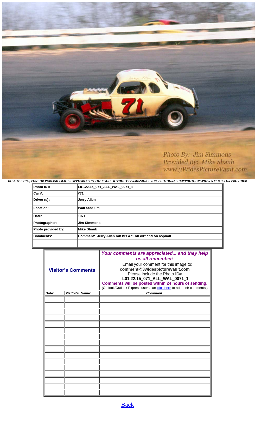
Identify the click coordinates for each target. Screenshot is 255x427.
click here (164, 288)
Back (127, 404)
